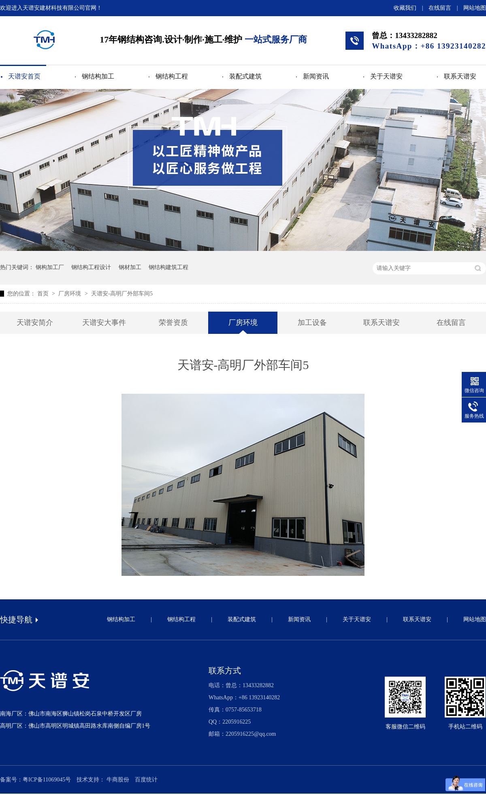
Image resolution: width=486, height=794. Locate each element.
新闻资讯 (316, 76)
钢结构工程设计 (91, 267)
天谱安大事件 (104, 322)
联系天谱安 (460, 76)
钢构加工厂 (50, 267)
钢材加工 (130, 267)
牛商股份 (118, 780)
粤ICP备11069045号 (47, 780)
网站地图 (474, 8)
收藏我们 (405, 8)
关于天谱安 (386, 76)
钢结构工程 (172, 76)
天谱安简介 (35, 322)
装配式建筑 (245, 76)
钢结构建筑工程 (168, 267)
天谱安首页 (24, 76)
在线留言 (439, 8)
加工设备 (312, 322)
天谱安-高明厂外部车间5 (122, 294)
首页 (43, 294)
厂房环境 (70, 294)
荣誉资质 (173, 322)
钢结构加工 (98, 76)
